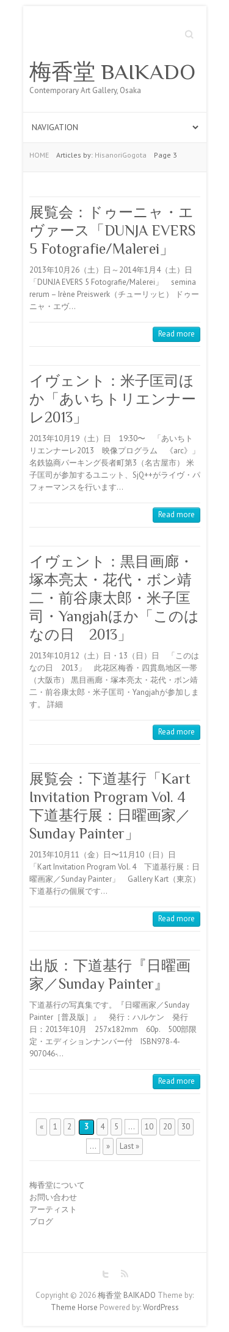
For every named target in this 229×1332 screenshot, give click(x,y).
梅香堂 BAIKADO (112, 72)
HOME (39, 154)
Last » (129, 1146)
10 (149, 1126)
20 (167, 1126)
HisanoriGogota (121, 154)
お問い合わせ (53, 1197)
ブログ (41, 1221)
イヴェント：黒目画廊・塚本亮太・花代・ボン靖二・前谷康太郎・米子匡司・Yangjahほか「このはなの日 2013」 (114, 598)
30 (185, 1126)
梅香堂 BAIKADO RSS (124, 1274)
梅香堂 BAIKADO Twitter (105, 1274)
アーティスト (53, 1209)
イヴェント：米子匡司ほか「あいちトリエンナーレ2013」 (112, 398)
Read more (176, 334)
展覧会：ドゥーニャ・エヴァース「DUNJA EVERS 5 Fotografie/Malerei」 (112, 230)
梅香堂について (57, 1185)
